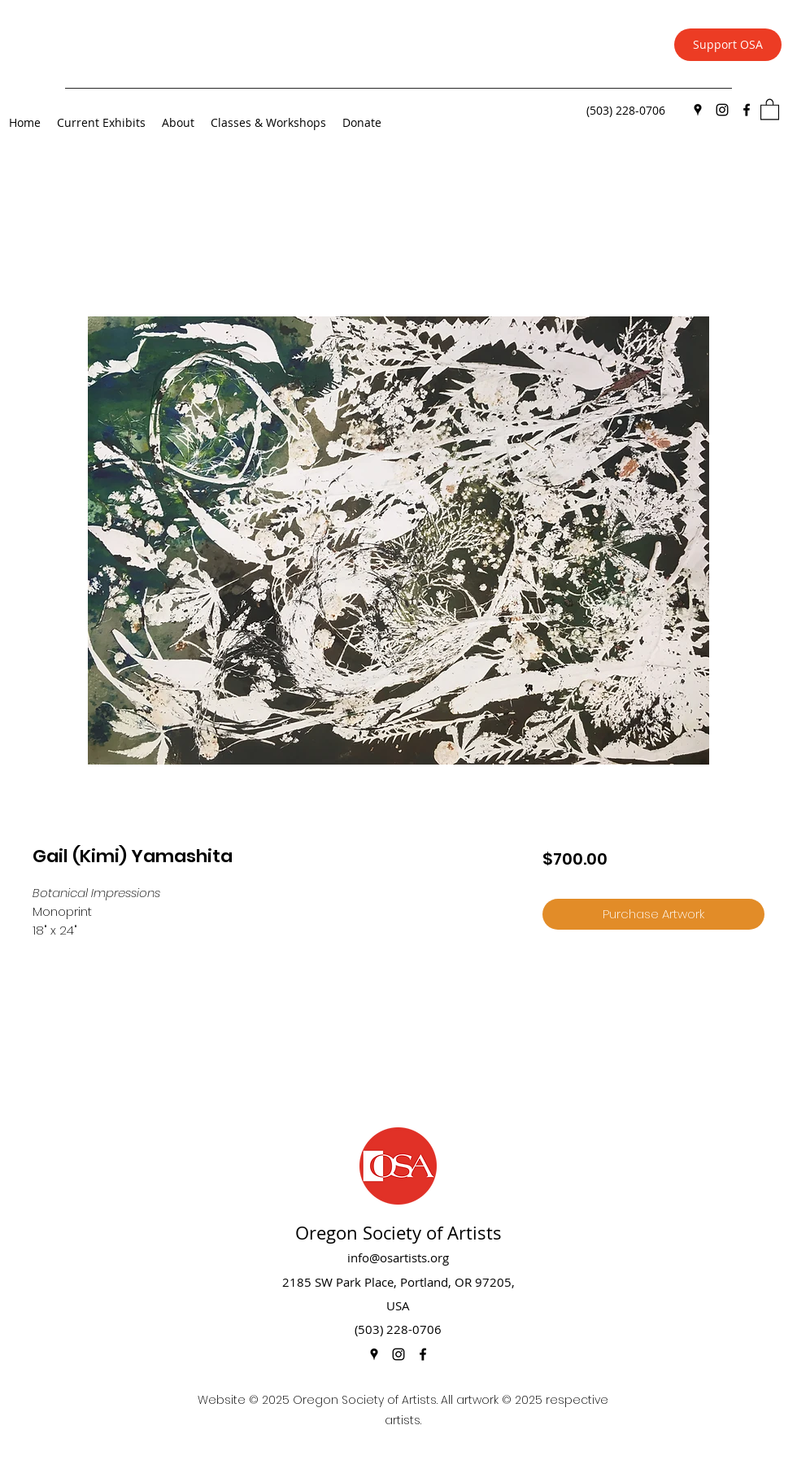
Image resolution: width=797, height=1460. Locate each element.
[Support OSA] (728, 44)
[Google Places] (698, 110)
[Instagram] (722, 110)
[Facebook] (746, 110)
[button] (769, 109)
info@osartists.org (398, 1257)
